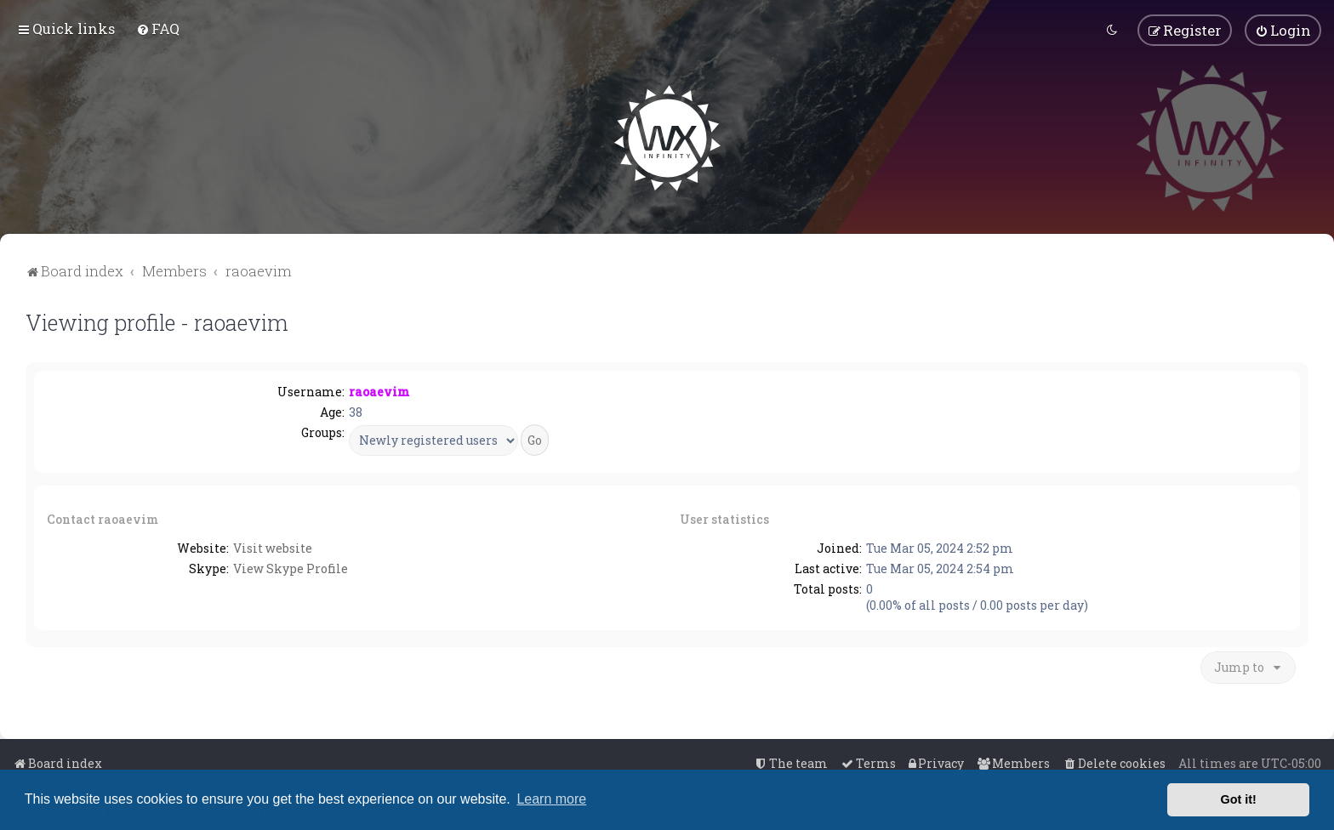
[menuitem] (158, 28)
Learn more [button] (551, 799)
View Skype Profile (290, 567)
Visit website (272, 546)
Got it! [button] (1239, 799)
